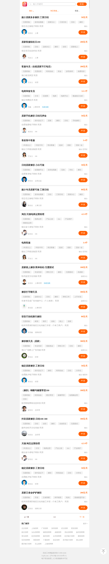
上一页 (26, 517)
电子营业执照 (46, 558)
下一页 (81, 517)
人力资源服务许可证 (60, 558)
